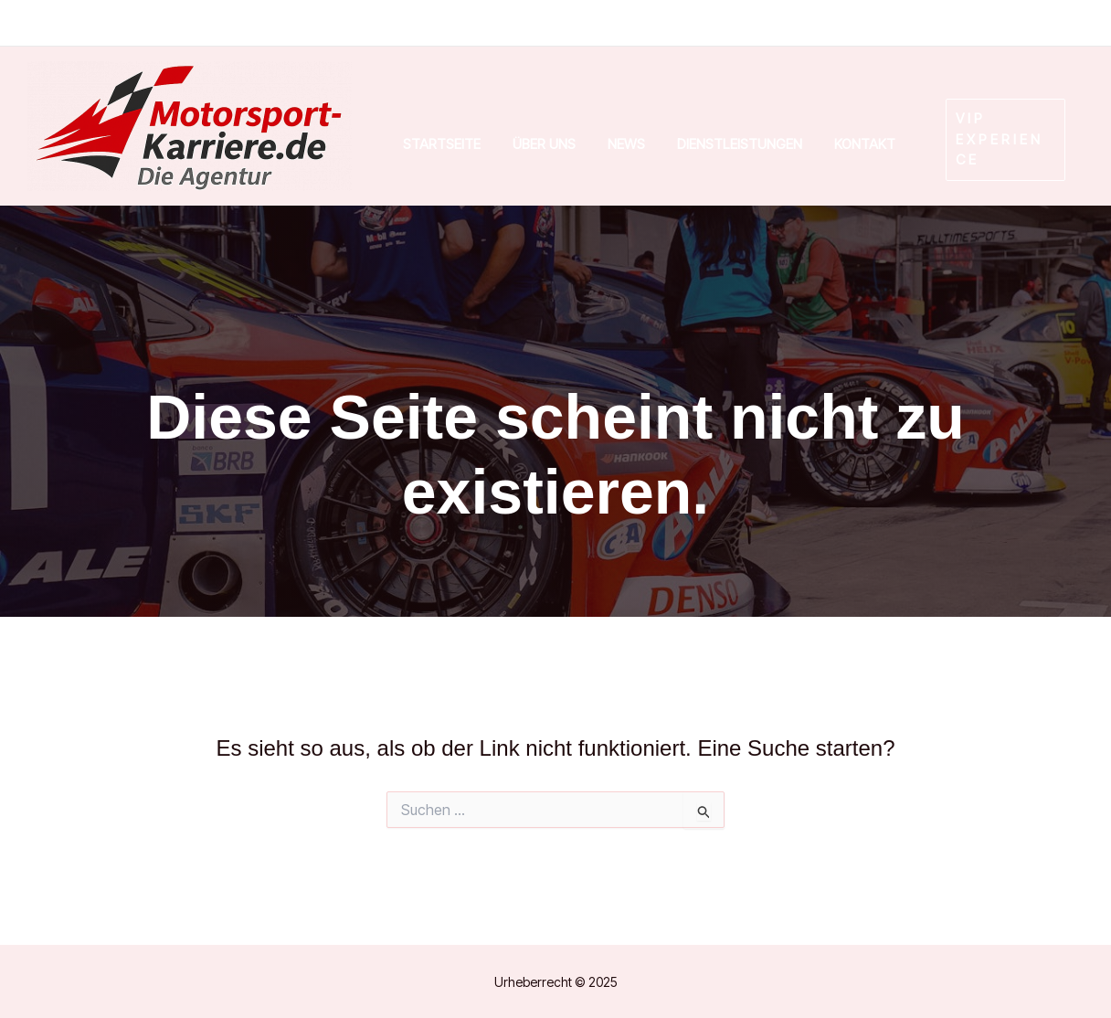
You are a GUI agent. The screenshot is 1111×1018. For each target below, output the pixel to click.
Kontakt (864, 144)
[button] (996, 140)
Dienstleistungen (739, 144)
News (626, 144)
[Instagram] (787, 23)
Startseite (442, 144)
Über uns (544, 144)
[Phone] (1004, 23)
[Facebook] (864, 23)
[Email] (1064, 23)
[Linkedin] (938, 23)
